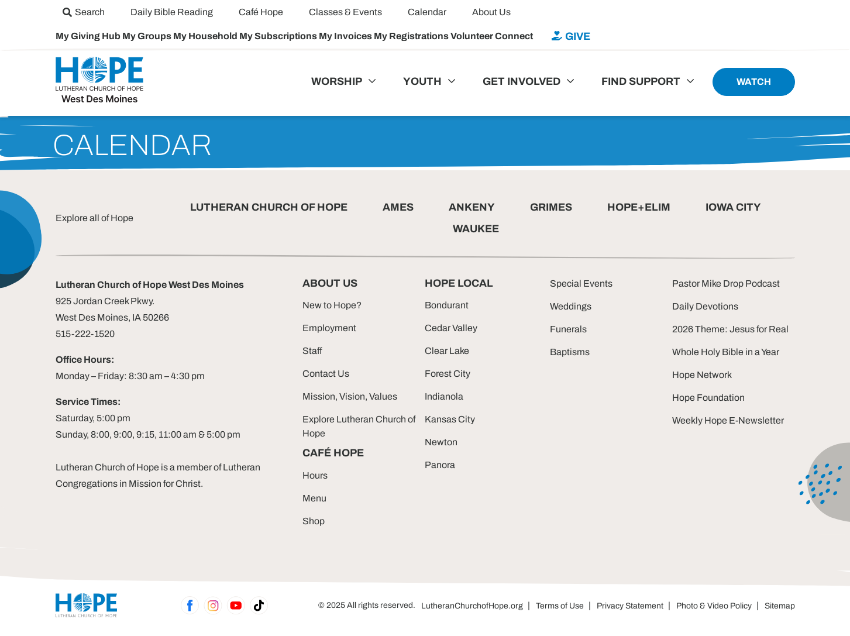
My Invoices (346, 36)
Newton (441, 442)
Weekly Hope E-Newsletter (728, 420)
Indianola (444, 396)
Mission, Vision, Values (349, 396)
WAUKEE (476, 229)
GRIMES (551, 207)
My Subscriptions (279, 36)
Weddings (570, 306)
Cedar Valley (451, 328)
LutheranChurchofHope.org (472, 605)
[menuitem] (84, 12)
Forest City (447, 374)
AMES (398, 207)
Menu (314, 498)
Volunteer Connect (491, 36)
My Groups (147, 36)
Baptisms (570, 352)
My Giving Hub (89, 36)
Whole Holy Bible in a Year (725, 352)
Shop (313, 521)
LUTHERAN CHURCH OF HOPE (268, 207)
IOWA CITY (733, 207)
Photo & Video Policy (714, 605)
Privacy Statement (630, 605)
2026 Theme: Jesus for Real (730, 329)
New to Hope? (332, 305)
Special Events (581, 283)
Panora (440, 465)
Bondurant (447, 305)
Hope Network (702, 375)
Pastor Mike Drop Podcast (726, 283)
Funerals (568, 329)
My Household (206, 36)
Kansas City (450, 419)
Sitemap (780, 605)
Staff (312, 351)
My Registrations (412, 36)
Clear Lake (447, 351)
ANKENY (472, 207)
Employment (329, 328)
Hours (315, 475)
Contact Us (325, 374)
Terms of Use (560, 605)
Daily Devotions (705, 306)
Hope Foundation (708, 398)
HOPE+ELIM (638, 207)
